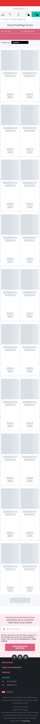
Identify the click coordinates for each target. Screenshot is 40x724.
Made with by (20, 721)
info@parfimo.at (11, 685)
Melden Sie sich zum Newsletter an (20, 620)
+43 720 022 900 (11, 681)
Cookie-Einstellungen (20, 710)
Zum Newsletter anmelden (20, 647)
